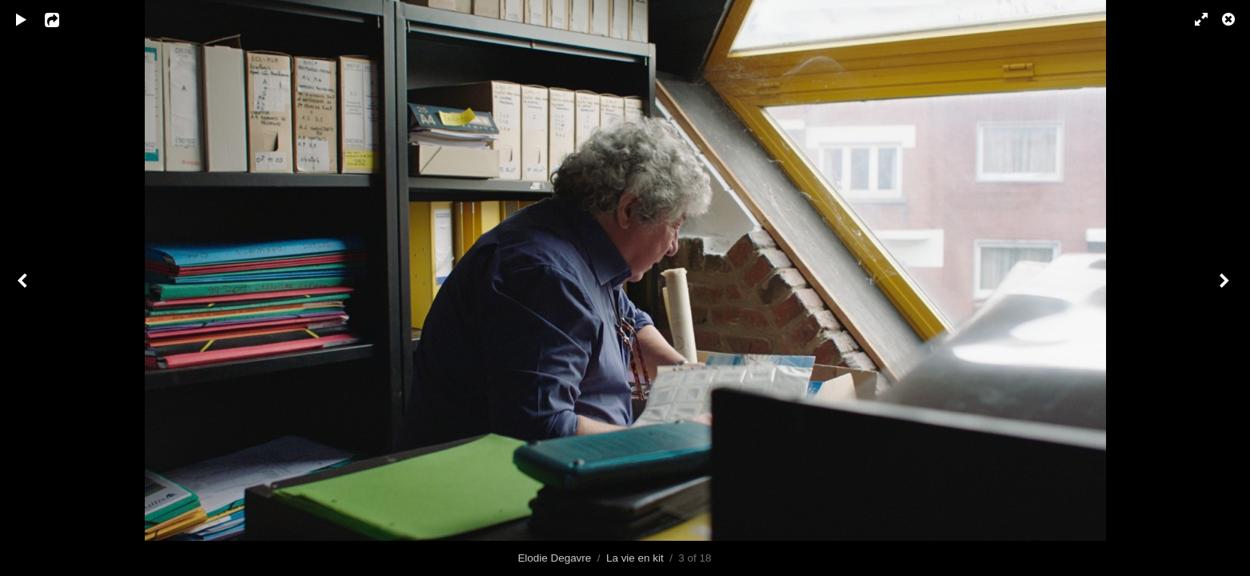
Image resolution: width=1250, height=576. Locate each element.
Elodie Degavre (554, 558)
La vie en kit (635, 558)
